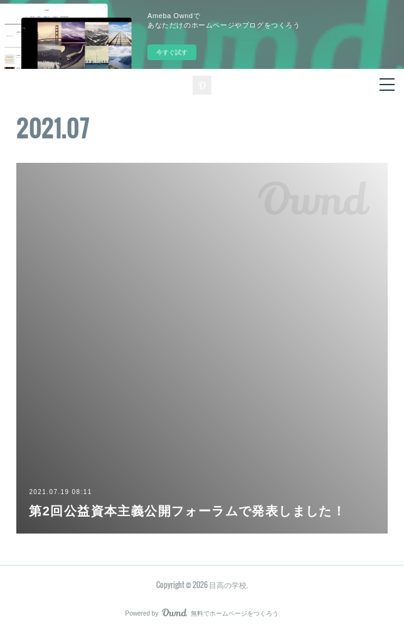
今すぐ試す (172, 52)
